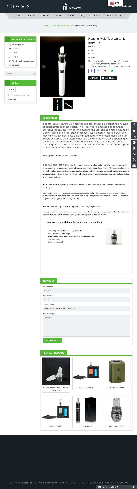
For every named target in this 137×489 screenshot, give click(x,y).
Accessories (13, 57)
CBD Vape (13, 53)
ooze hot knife (124, 66)
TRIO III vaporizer (86, 388)
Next (82, 67)
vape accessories (99, 66)
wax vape (96, 64)
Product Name (48, 305)
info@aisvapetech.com (123, 6)
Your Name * (48, 287)
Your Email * (48, 296)
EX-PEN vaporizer (86, 426)
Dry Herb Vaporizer (16, 44)
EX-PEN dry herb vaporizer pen (21, 61)
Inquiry (94, 78)
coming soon (14, 65)
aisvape (52, 124)
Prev (44, 67)
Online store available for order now (18, 97)
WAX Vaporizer (15, 49)
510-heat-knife (98, 61)
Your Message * (49, 314)
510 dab (125, 61)
